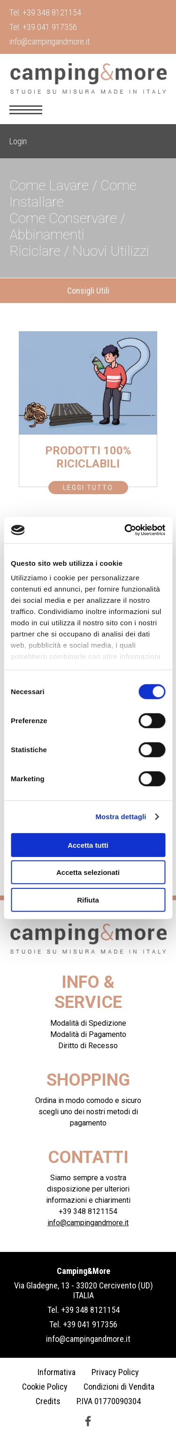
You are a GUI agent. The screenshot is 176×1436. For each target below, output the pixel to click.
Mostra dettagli (120, 817)
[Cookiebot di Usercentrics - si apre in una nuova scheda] (125, 530)
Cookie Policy (45, 1387)
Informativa (57, 1372)
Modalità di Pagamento (88, 1034)
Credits (48, 1401)
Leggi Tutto (88, 487)
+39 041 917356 (50, 27)
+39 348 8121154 (52, 12)
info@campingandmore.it (49, 41)
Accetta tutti (88, 845)
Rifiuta (88, 899)
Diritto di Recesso (88, 1045)
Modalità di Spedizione (88, 1023)
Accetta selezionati (88, 872)
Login (18, 141)
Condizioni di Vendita (119, 1387)
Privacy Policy (115, 1372)
